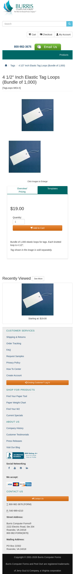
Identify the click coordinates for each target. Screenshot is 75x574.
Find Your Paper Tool (16, 396)
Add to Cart (38, 228)
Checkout (46, 34)
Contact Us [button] (38, 499)
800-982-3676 (22, 46)
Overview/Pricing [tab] (22, 190)
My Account (63, 34)
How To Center (13, 369)
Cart (32, 34)
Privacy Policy (13, 362)
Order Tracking (13, 343)
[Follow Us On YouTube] (15, 468)
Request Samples (15, 356)
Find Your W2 (13, 409)
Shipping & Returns (16, 337)
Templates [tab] (52, 188)
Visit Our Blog (13, 447)
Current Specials (14, 415)
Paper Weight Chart (16, 402)
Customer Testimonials (17, 434)
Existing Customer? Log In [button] (37, 382)
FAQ (8, 350)
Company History (14, 428)
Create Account (14, 375)
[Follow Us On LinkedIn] (27, 468)
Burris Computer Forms (49, 557)
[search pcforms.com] (69, 24)
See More (38, 279)
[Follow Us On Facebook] (9, 468)
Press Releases (14, 441)
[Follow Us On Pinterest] (21, 468)
